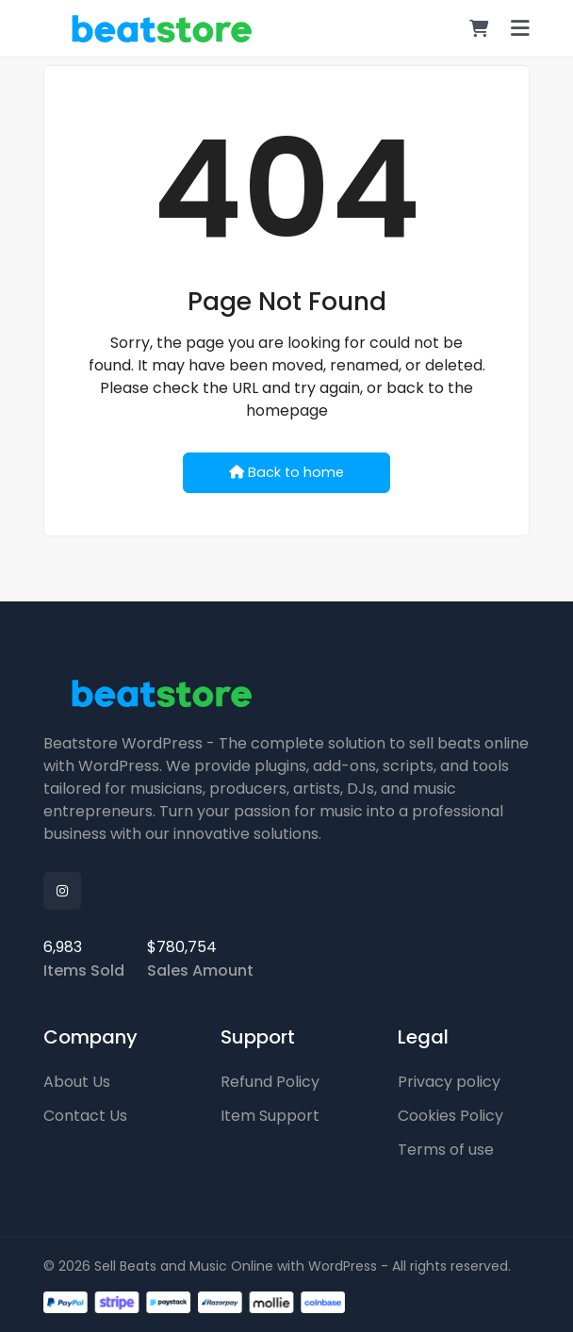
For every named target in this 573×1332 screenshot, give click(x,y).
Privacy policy (449, 1082)
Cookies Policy (450, 1115)
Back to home (286, 472)
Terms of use (446, 1149)
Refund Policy (270, 1082)
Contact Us (85, 1115)
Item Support (270, 1115)
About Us (76, 1082)
